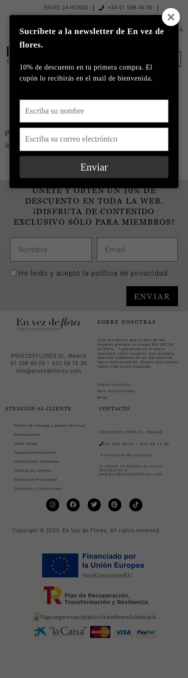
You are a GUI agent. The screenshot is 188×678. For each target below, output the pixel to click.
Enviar (94, 167)
